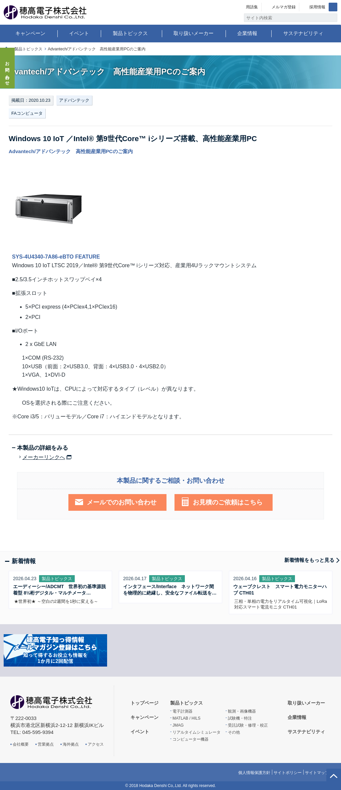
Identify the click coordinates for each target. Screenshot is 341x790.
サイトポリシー (288, 772)
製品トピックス (130, 33)
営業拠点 (46, 744)
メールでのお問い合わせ (121, 502)
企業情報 (247, 33)
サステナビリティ (303, 33)
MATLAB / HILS (187, 718)
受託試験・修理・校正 (248, 725)
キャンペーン (30, 33)
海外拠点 (71, 744)
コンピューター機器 (191, 739)
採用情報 (317, 7)
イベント (79, 33)
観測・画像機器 (242, 711)
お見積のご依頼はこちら (228, 502)
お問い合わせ (7, 71)
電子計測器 (183, 711)
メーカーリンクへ (43, 457)
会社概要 (21, 744)
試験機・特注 (240, 718)
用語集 (252, 7)
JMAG (178, 725)
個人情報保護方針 (254, 772)
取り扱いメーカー (194, 33)
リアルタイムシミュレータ (197, 732)
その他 (234, 732)
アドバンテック (74, 100)
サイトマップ (317, 772)
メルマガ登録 (284, 7)
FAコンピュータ (27, 113)
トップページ (144, 703)
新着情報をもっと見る (309, 559)
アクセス (96, 744)
